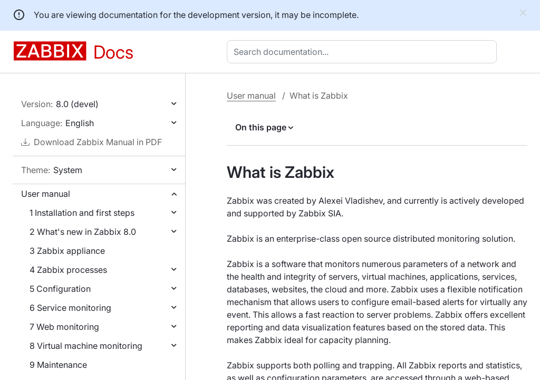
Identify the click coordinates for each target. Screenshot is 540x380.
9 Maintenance (58, 364)
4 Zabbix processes (68, 269)
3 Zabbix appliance (67, 250)
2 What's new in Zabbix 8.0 (83, 231)
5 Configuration (60, 288)
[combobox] (364, 52)
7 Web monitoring (64, 326)
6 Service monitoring (70, 307)
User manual (45, 193)
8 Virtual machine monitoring (86, 345)
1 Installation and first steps (82, 212)
